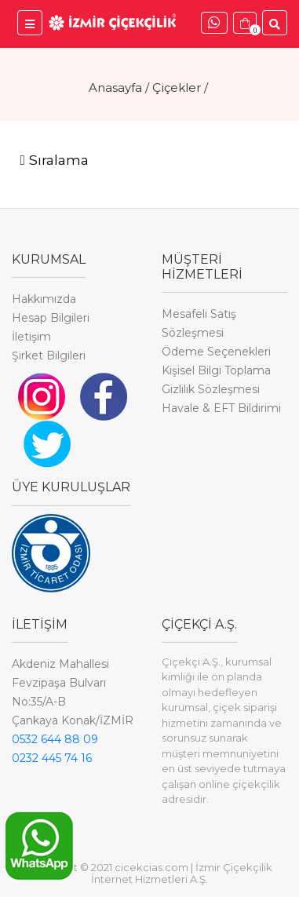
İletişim (31, 337)
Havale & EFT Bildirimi (221, 408)
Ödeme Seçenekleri (216, 352)
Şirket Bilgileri (49, 355)
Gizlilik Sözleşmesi (211, 389)
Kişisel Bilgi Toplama (216, 370)
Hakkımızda (44, 299)
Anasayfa (115, 87)
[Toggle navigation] (54, 161)
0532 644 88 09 (55, 739)
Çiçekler (176, 87)
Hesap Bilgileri (50, 318)
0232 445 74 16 (52, 758)
